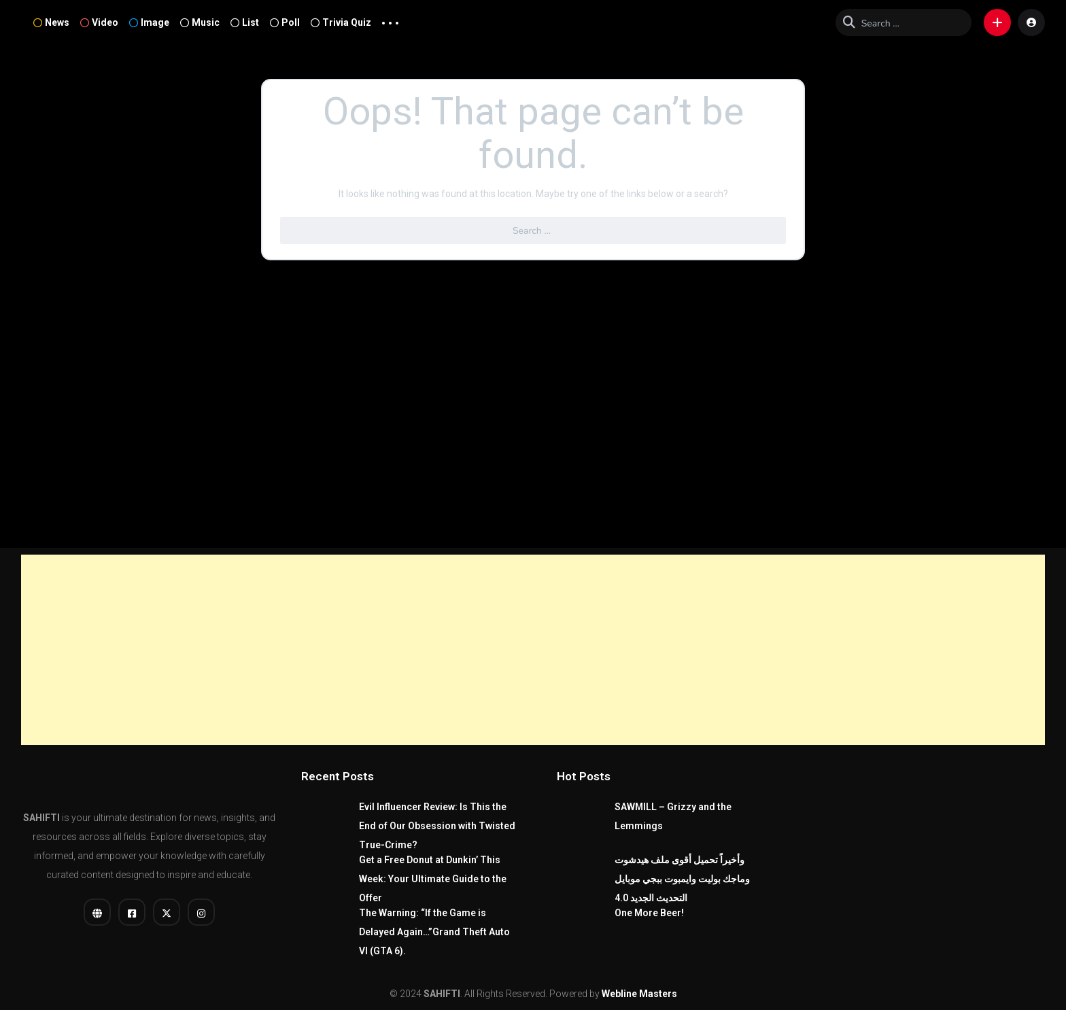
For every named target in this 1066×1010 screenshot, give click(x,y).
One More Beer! (649, 912)
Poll (285, 22)
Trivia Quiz (341, 22)
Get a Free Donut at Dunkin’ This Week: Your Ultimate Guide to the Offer (432, 878)
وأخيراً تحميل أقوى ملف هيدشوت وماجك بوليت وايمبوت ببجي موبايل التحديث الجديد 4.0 (682, 878)
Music (200, 22)
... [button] (390, 20)
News (51, 22)
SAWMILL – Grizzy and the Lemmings (673, 816)
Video (99, 22)
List (244, 22)
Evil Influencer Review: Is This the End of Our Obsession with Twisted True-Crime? (437, 825)
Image (149, 22)
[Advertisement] (533, 650)
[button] (997, 22)
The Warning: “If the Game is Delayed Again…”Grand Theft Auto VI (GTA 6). (434, 931)
